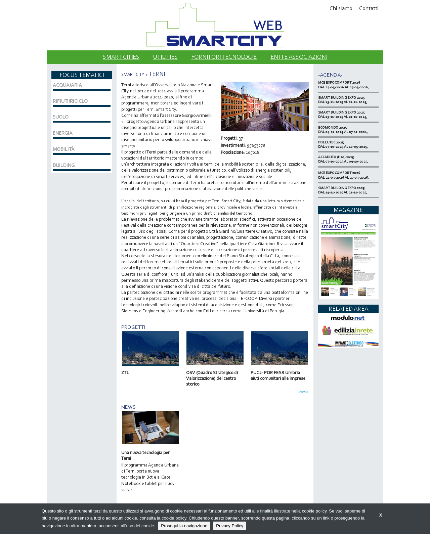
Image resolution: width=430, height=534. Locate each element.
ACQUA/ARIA (67, 85)
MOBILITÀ (64, 149)
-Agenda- (330, 75)
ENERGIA (63, 133)
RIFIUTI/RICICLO (70, 101)
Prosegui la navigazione (184, 525)
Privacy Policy (229, 525)
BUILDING (64, 165)
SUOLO (61, 117)
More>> (303, 392)
